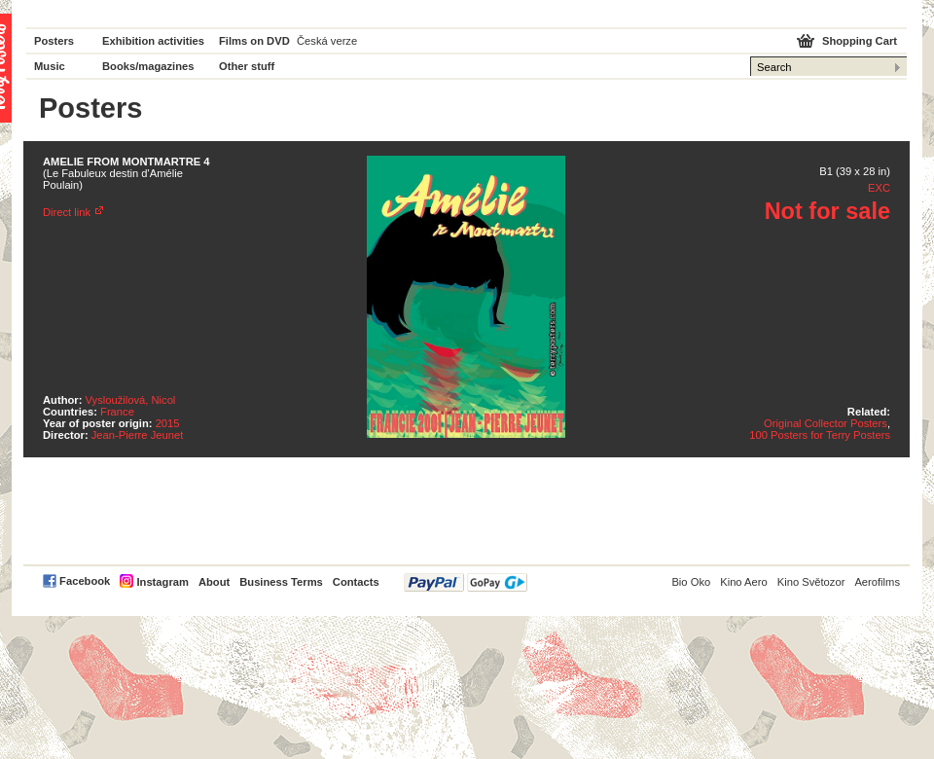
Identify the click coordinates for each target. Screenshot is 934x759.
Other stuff (246, 66)
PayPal (465, 582)
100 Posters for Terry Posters (819, 435)
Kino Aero (744, 582)
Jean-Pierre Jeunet (137, 435)
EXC (879, 188)
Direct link (66, 212)
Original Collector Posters (825, 423)
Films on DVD (254, 41)
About (214, 582)
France (117, 411)
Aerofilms (877, 582)
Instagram (162, 582)
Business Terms (281, 582)
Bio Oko (690, 582)
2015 (168, 423)
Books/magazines (148, 66)
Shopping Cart (859, 41)
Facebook (84, 581)
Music (49, 66)
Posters (54, 41)
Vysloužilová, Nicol (131, 400)
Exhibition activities (153, 41)
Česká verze (327, 41)
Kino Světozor (811, 582)
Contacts (356, 582)
